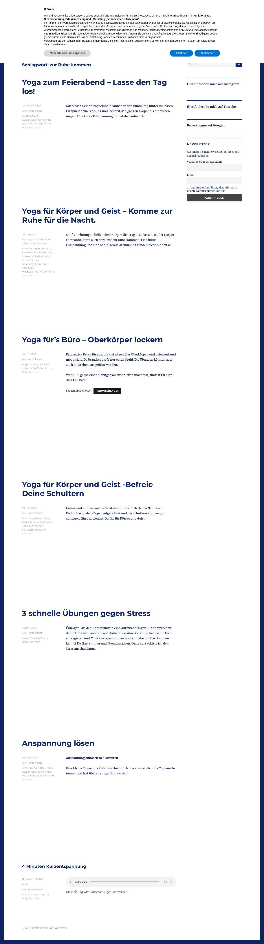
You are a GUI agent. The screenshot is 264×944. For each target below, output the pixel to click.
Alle (24, 110)
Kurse (128, 30)
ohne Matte (29, 368)
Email (191, 174)
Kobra (25, 521)
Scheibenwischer (32, 525)
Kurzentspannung (33, 119)
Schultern (43, 368)
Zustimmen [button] (207, 933)
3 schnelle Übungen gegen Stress (86, 613)
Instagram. (231, 84)
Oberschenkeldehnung (36, 256)
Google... (219, 125)
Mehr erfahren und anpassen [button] (67, 933)
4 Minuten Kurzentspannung (54, 866)
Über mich (217, 30)
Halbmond (44, 248)
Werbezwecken (52, 910)
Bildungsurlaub (193, 30)
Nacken (44, 364)
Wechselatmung (32, 271)
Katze (25, 252)
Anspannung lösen (58, 743)
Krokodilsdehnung (41, 252)
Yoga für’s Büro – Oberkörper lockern (92, 339)
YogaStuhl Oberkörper (79, 390)
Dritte (122, 903)
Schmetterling (30, 260)
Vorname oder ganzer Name (204, 161)
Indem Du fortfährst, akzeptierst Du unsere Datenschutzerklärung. (212, 189)
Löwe (25, 637)
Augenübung (30, 115)
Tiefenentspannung (34, 263)
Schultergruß (38, 123)
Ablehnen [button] (181, 933)
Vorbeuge (28, 267)
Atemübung (29, 248)
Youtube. (230, 106)
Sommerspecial (148, 30)
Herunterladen (107, 390)
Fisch (25, 518)
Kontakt (236, 30)
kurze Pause (35, 110)
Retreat (170, 30)
